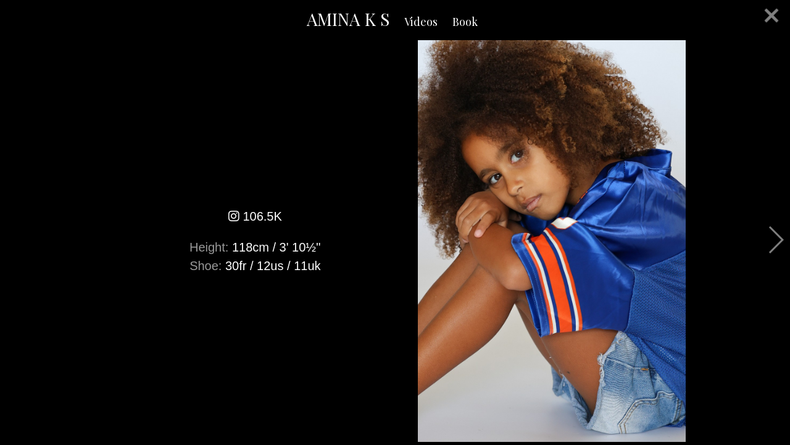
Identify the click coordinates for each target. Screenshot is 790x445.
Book (465, 21)
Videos (421, 21)
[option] (395, 241)
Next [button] (775, 239)
